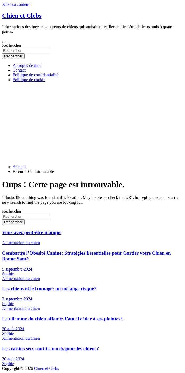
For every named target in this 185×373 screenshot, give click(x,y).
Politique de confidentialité (35, 75)
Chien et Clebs (21, 15)
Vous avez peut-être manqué (31, 232)
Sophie (8, 274)
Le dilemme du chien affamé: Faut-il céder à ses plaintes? (62, 318)
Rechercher (11, 45)
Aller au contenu (16, 4)
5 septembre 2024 (17, 269)
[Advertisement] (92, 123)
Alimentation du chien (21, 242)
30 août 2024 (13, 329)
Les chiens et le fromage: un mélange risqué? (49, 288)
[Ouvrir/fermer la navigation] (4, 42)
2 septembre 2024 (17, 299)
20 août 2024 (13, 359)
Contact (19, 70)
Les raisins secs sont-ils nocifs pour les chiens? (50, 348)
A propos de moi (27, 65)
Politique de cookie (29, 79)
